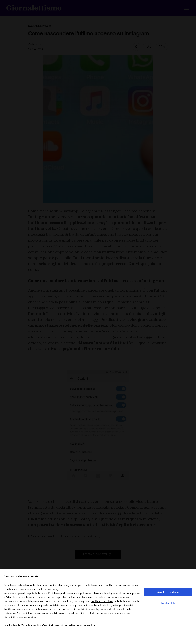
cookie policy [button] (51, 589)
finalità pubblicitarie (102, 601)
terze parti (59, 593)
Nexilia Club (168, 603)
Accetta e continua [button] (168, 592)
